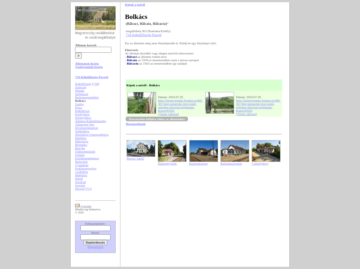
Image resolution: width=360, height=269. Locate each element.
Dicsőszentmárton (86, 127)
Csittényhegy (260, 163)
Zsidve (79, 104)
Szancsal (80, 87)
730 (95, 83)
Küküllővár (82, 111)
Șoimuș (80, 154)
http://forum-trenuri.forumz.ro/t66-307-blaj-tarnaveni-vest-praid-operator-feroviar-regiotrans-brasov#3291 (180, 105)
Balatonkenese (198, 163)
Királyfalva (82, 114)
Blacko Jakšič (135, 158)
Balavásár (81, 161)
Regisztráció (95, 246)
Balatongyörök (167, 163)
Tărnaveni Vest (84, 124)
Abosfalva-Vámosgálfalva (92, 134)
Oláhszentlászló (85, 151)
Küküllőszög (83, 83)
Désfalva (80, 138)
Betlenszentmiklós (87, 97)
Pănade (79, 90)
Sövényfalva (83, 117)
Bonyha (80, 148)
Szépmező (81, 94)
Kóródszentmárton (87, 158)
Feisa (78, 107)
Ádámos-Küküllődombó (90, 121)
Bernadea (81, 144)
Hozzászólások (135, 123)
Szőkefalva (82, 131)
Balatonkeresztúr (231, 163)
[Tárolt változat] (168, 114)
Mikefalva (81, 141)
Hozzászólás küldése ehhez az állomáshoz (157, 119)
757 (88, 188)
